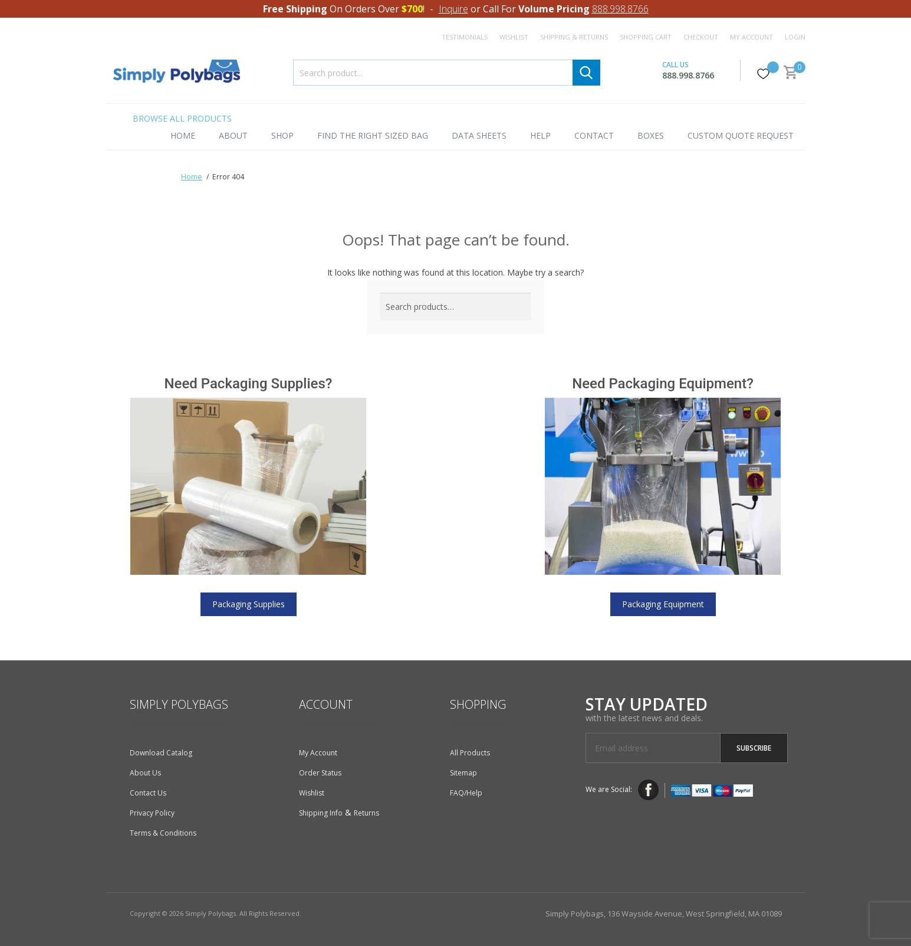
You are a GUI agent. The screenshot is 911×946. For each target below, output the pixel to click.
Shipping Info (321, 813)
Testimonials (465, 36)
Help (540, 135)
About (233, 135)
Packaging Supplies (248, 604)
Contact (594, 135)
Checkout (700, 36)
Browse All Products (182, 118)
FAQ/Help (466, 793)
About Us (145, 773)
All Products (470, 753)
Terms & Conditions (163, 833)
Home (182, 135)
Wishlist (513, 36)
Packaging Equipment (663, 604)
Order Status (320, 773)
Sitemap (463, 773)
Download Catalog (161, 753)
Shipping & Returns (574, 36)
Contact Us (148, 793)
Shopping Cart (646, 36)
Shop (282, 135)
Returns (366, 813)
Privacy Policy (152, 813)
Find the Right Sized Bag (372, 135)
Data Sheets (479, 135)
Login (795, 36)
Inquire (453, 8)
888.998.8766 (620, 8)
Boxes (650, 135)
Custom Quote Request (741, 135)
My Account (751, 36)
